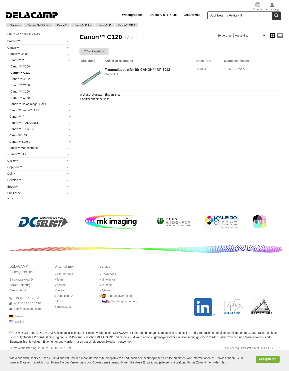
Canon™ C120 (126, 25)
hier (209, 362)
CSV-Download (94, 51)
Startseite (14, 25)
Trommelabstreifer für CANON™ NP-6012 (137, 69)
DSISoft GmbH (250, 348)
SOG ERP (273, 348)
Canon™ (62, 25)
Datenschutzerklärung (34, 362)
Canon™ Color (82, 25)
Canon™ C (104, 25)
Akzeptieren (268, 359)
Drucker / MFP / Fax (38, 25)
